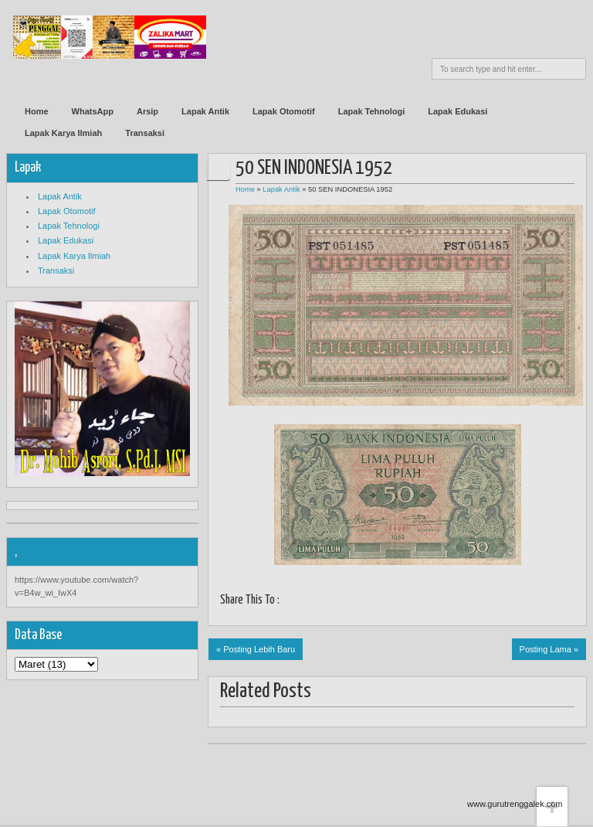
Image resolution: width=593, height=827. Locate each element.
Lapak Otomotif (283, 111)
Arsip (147, 111)
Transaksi (144, 133)
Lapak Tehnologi (371, 111)
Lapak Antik (205, 111)
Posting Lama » (549, 649)
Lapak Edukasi (457, 111)
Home (37, 111)
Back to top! (552, 762)
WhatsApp (93, 111)
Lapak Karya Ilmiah (63, 133)
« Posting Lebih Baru (255, 649)
